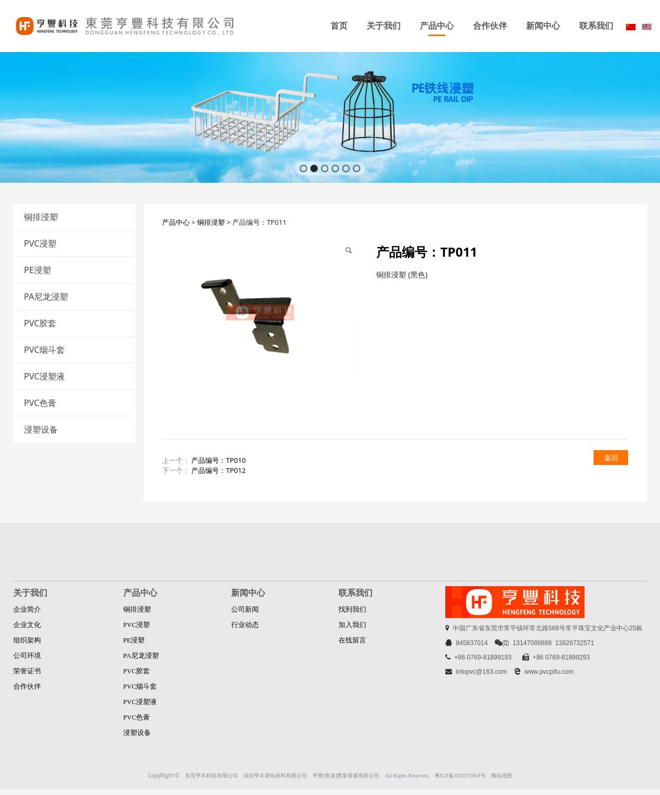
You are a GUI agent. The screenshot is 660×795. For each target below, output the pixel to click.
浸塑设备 (41, 429)
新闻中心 (543, 25)
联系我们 (596, 25)
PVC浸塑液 (44, 376)
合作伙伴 (490, 25)
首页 (339, 25)
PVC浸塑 (40, 243)
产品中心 (437, 25)
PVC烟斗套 (44, 350)
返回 (611, 457)
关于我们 (384, 25)
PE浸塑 (37, 270)
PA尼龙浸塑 (46, 296)
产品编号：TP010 (218, 460)
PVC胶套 (40, 323)
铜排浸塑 (41, 217)
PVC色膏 (40, 403)
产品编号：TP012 (218, 470)
